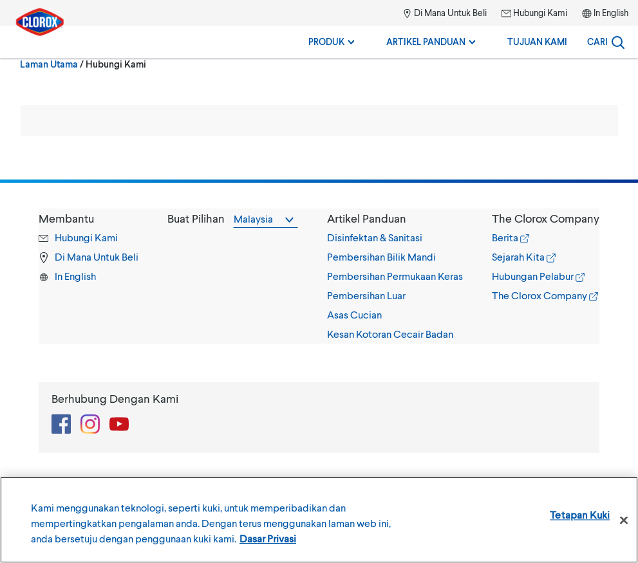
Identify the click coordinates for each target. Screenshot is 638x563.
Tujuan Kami (537, 41)
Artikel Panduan (430, 41)
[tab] (395, 276)
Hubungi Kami (534, 12)
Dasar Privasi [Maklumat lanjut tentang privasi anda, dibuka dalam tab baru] (267, 538)
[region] (319, 520)
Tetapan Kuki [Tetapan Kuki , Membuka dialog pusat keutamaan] (580, 514)
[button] (395, 218)
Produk (331, 41)
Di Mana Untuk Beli (444, 12)
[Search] (605, 42)
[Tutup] (624, 520)
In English (611, 12)
